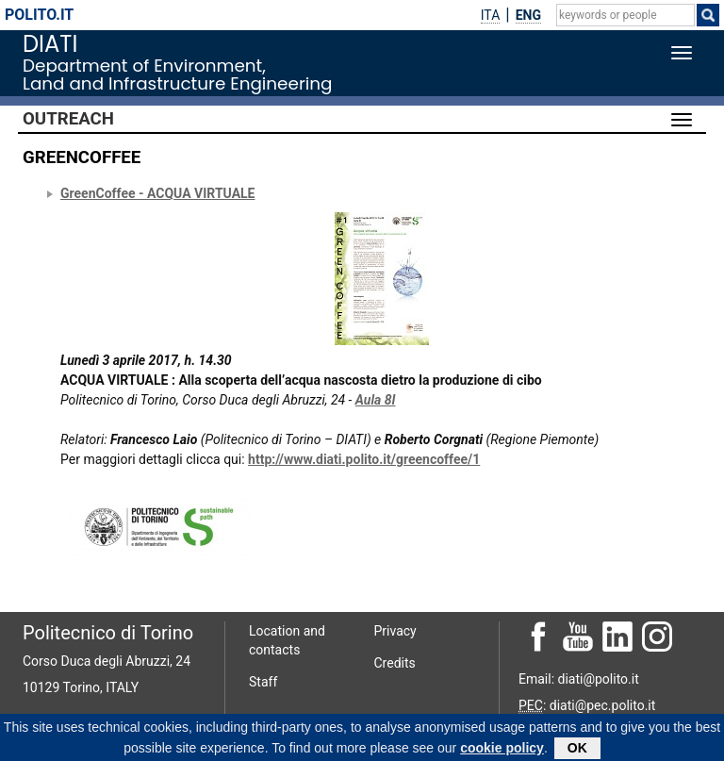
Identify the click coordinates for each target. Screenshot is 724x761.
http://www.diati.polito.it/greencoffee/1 (364, 459)
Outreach (68, 118)
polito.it (39, 15)
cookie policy (502, 750)
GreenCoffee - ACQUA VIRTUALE (157, 193)
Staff (263, 681)
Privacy (395, 630)
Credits (395, 662)
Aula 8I (375, 399)
